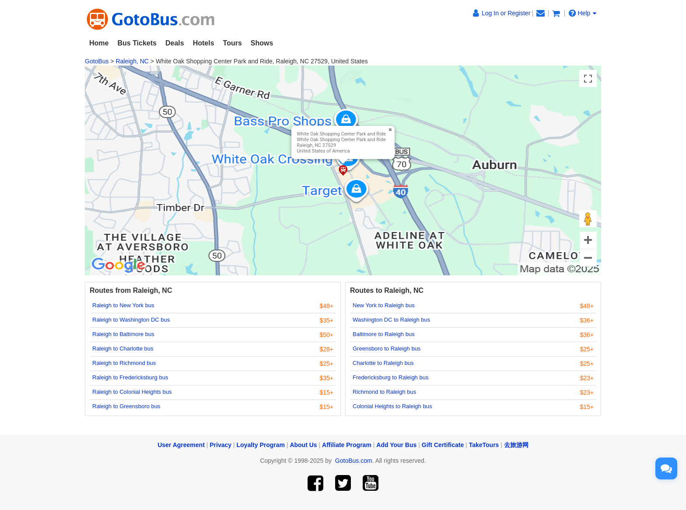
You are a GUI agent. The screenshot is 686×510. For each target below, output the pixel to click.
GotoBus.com (353, 460)
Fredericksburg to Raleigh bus (390, 377)
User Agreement (181, 444)
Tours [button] (232, 43)
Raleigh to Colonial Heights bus (132, 392)
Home (98, 43)
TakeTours (484, 444)
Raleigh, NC (132, 61)
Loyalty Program (261, 444)
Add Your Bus (396, 444)
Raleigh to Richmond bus (124, 363)
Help (583, 13)
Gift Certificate (443, 444)
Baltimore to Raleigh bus (384, 334)
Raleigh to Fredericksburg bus (130, 377)
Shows (262, 43)
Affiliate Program (346, 444)
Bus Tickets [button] (137, 43)
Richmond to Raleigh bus (384, 392)
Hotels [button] (203, 43)
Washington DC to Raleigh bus (391, 319)
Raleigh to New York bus (123, 305)
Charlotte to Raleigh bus (383, 363)
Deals (174, 43)
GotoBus (96, 61)
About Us (303, 444)
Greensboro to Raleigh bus (386, 348)
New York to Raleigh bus (384, 305)
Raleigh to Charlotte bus (122, 348)
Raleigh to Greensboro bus (126, 406)
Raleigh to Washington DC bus (131, 319)
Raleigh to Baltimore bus (123, 334)
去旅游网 (516, 444)
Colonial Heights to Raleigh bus (392, 406)
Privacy (220, 444)
